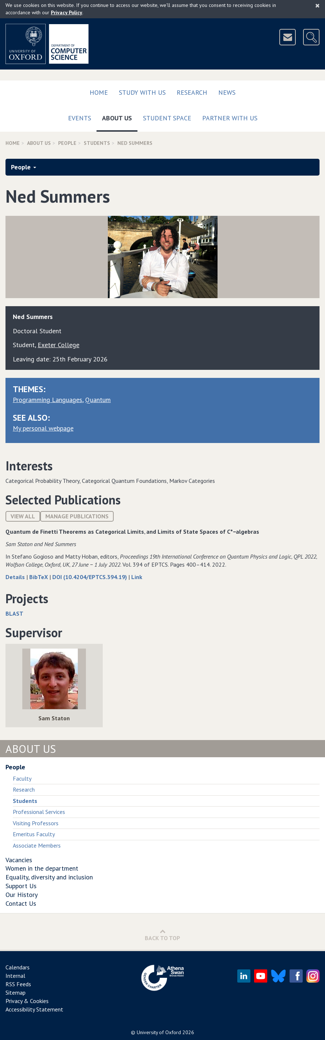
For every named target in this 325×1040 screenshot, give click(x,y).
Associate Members (37, 845)
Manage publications (77, 516)
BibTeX (39, 577)
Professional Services (39, 811)
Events (79, 118)
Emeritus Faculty (34, 834)
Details (15, 577)
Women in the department (41, 868)
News (226, 92)
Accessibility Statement (34, 1009)
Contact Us (20, 903)
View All (23, 516)
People (67, 143)
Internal (15, 975)
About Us (119, 116)
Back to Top (162, 935)
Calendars (17, 967)
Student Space (167, 118)
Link (136, 577)
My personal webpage (43, 428)
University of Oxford (159, 1032)
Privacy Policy (66, 12)
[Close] (317, 5)
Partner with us (229, 118)
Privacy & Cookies (27, 1001)
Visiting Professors (35, 823)
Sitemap (15, 992)
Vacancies (18, 860)
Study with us (142, 92)
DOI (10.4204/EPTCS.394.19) (90, 577)
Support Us (21, 886)
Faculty (22, 778)
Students (97, 143)
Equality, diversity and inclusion (49, 877)
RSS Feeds (18, 984)
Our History (21, 894)
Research (192, 92)
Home (99, 92)
